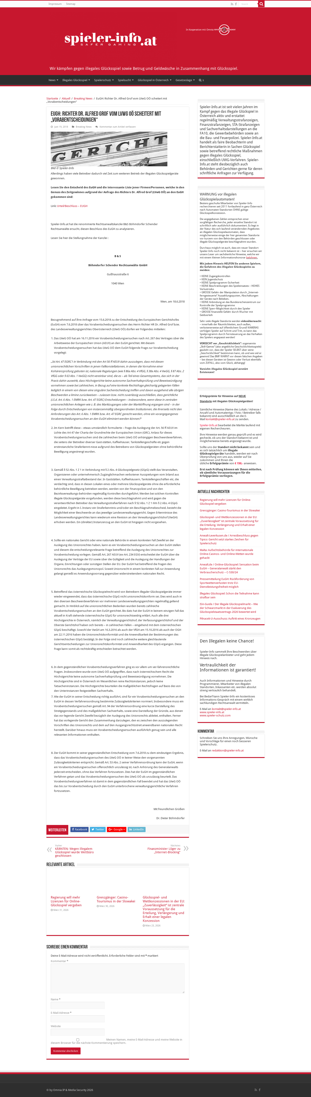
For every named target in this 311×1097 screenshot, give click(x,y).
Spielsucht (124, 80)
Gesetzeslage (184, 80)
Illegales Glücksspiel (74, 80)
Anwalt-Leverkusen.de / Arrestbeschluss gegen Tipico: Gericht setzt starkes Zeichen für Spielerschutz (229, 539)
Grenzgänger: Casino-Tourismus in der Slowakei (116, 899)
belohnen (251, 257)
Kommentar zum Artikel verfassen (118, 126)
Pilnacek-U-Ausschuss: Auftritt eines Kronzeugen (230, 618)
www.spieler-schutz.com (215, 715)
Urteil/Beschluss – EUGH (72, 206)
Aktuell (66, 98)
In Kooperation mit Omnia (211, 29)
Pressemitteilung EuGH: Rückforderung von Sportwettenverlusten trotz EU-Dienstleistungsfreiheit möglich (227, 582)
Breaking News (83, 98)
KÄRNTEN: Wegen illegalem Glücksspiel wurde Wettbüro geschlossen (77, 850)
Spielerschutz (102, 80)
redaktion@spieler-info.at (228, 750)
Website (56, 1026)
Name (55, 999)
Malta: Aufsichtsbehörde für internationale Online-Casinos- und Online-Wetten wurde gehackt (226, 553)
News (52, 80)
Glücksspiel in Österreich (153, 80)
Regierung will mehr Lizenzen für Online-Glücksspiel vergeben (66, 901)
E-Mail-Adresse (61, 1012)
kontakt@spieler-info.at (220, 419)
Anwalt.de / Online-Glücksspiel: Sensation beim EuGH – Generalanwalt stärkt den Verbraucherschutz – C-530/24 (229, 568)
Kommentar (59, 961)
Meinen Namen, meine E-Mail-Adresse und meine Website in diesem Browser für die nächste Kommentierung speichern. (116, 1041)
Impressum (55, 3)
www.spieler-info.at (212, 712)
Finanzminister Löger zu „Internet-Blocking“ (158, 849)
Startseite (52, 98)
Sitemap (70, 3)
